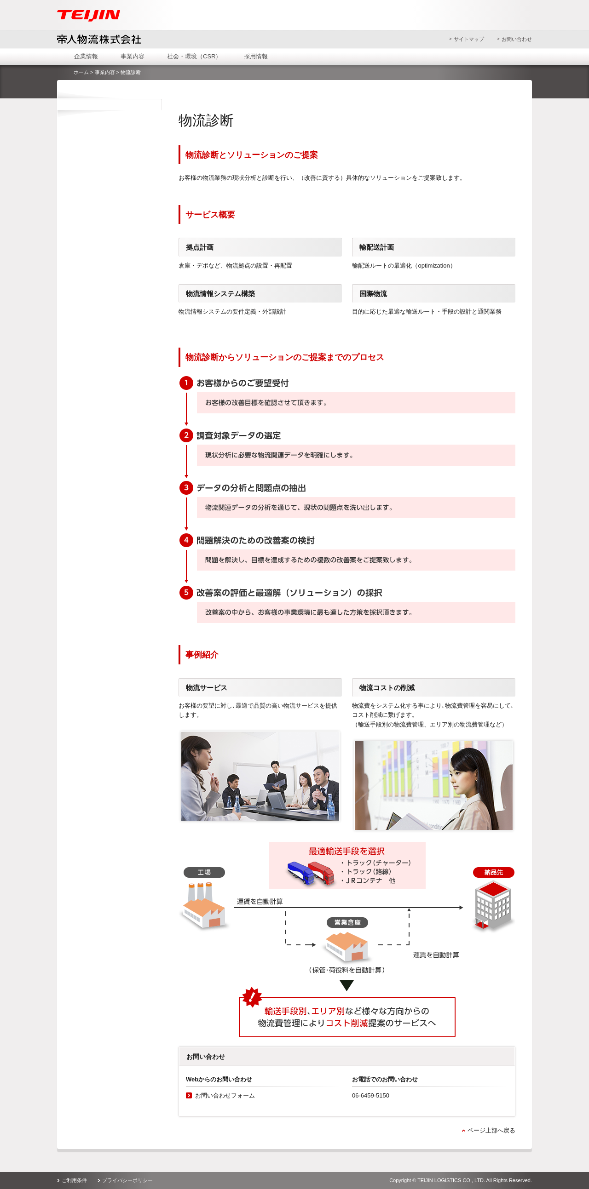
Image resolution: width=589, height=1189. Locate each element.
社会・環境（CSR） (194, 56)
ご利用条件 (74, 1180)
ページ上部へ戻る (491, 1130)
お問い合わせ (517, 39)
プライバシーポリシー (127, 1180)
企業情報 (86, 56)
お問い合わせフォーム (225, 1095)
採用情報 (256, 56)
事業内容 (132, 56)
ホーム (81, 72)
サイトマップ (469, 39)
